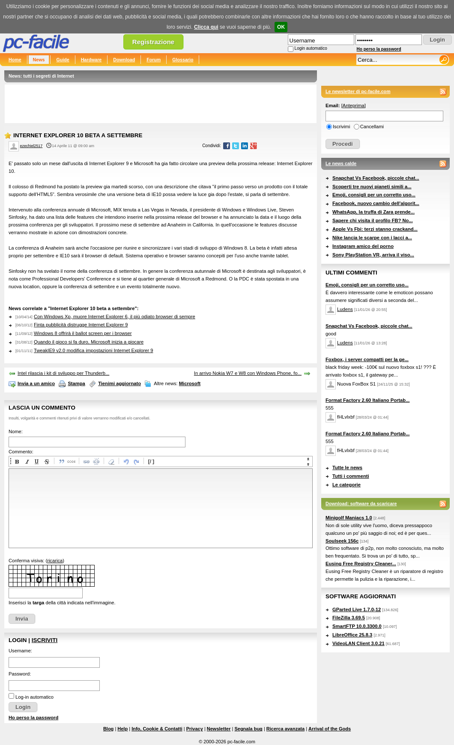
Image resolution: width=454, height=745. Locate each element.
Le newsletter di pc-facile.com (358, 91)
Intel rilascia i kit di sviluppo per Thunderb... (63, 373)
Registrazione (153, 41)
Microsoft (189, 383)
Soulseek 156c (342, 540)
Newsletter (219, 728)
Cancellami (372, 126)
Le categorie (346, 484)
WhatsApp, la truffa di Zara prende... (373, 211)
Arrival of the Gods (329, 728)
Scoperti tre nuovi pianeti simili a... (372, 186)
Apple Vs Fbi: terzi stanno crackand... (375, 229)
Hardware (91, 59)
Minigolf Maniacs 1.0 (349, 517)
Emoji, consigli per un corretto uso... (373, 194)
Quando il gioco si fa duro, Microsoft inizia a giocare (88, 341)
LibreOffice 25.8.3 (352, 634)
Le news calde (341, 163)
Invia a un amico (36, 383)
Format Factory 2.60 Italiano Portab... (367, 400)
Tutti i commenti (350, 476)
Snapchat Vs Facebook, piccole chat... (375, 178)
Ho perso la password (379, 49)
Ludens (345, 309)
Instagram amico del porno (363, 246)
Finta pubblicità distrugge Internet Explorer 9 (81, 324)
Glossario (182, 59)
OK (281, 27)
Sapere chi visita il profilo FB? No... (372, 220)
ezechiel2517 (31, 146)
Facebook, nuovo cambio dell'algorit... (375, 203)
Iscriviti (44, 640)
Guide (62, 59)
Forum (153, 59)
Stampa (76, 383)
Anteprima (353, 105)
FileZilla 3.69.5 (348, 617)
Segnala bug (248, 728)
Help (122, 728)
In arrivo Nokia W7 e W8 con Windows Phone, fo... (248, 373)
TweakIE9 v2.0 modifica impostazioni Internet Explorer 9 (93, 350)
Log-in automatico (34, 697)
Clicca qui (206, 27)
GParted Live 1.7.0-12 (356, 609)
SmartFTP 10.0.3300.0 (357, 626)
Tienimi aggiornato (119, 383)
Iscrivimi (341, 126)
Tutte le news (347, 467)
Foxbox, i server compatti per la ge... (367, 359)
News (39, 59)
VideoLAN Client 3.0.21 (358, 643)
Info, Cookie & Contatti (156, 728)
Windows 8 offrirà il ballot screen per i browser (83, 333)
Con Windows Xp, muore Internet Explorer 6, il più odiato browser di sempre (114, 316)
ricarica (55, 560)
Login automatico (311, 48)
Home (15, 59)
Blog (108, 728)
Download (124, 59)
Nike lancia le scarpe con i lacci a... (372, 237)
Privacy (194, 728)
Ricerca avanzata (285, 728)
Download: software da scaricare (361, 503)
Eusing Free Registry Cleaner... (361, 563)
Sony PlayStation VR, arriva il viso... (373, 254)
